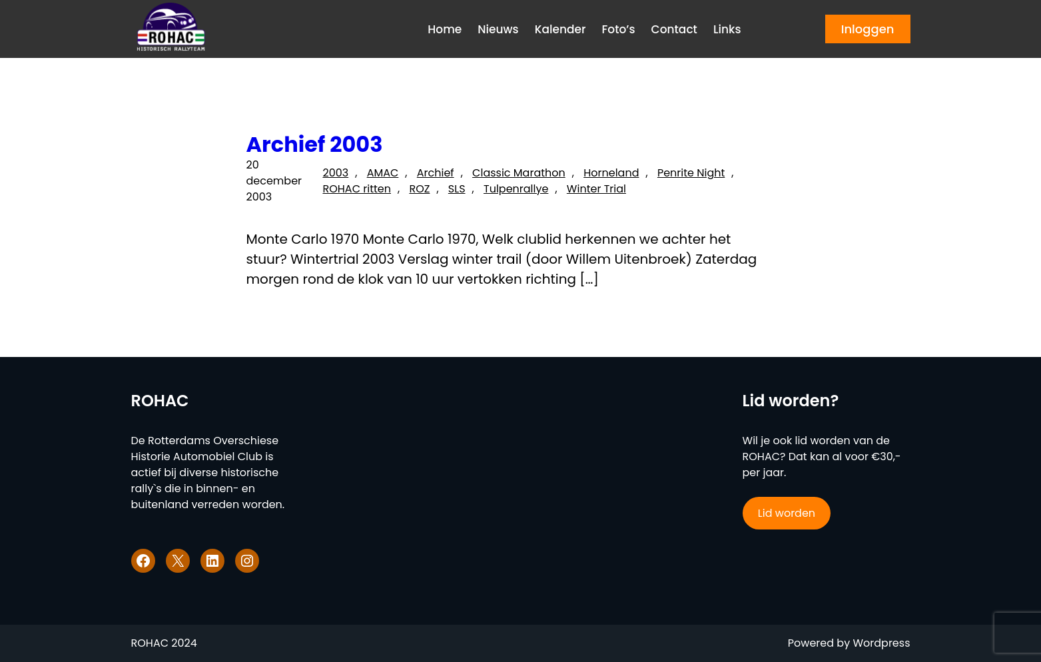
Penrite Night (691, 172)
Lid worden (786, 513)
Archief (435, 172)
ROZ (419, 188)
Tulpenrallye (516, 188)
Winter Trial (596, 188)
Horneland (611, 172)
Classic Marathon (518, 172)
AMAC (383, 172)
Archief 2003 (314, 144)
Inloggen (867, 29)
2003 (335, 172)
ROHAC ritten (356, 188)
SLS (457, 188)
